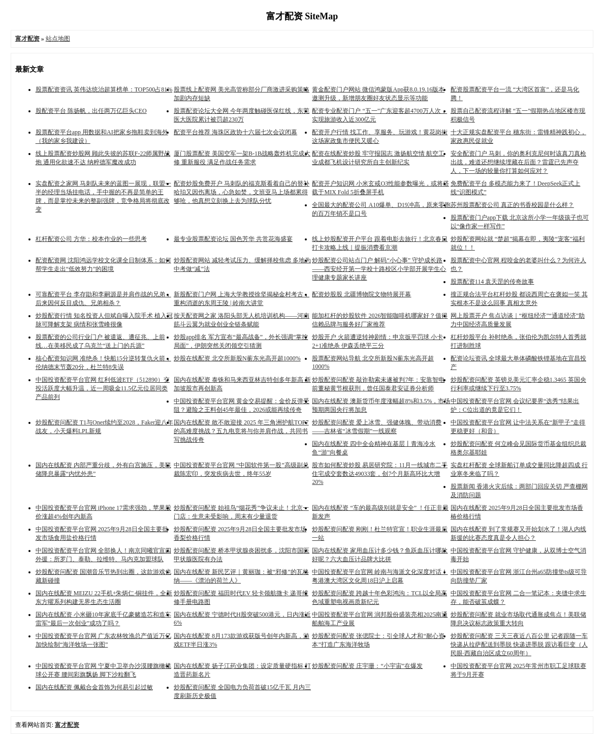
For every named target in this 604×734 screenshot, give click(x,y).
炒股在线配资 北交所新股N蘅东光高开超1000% (237, 358)
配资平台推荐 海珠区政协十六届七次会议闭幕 (235, 132)
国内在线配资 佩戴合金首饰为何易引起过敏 (94, 687)
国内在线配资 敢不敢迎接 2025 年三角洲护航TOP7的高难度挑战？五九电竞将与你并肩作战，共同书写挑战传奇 (241, 431)
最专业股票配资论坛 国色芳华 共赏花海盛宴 (233, 238)
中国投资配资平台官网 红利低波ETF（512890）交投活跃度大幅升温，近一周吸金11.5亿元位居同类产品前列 (103, 388)
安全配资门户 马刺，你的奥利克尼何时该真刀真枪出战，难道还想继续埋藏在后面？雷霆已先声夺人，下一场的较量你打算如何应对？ (518, 162)
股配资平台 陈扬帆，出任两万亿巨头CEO (91, 110)
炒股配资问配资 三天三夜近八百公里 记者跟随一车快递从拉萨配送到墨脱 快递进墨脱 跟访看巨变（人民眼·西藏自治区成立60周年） (519, 644)
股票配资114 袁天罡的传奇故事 (492, 281)
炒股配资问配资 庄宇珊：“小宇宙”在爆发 (367, 665)
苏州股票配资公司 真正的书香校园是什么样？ (512, 204)
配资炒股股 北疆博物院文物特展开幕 (361, 294)
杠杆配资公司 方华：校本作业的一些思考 (91, 238)
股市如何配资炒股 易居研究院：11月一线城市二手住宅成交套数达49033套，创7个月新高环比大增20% (380, 473)
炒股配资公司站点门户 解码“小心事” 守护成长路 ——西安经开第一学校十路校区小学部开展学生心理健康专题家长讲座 (379, 269)
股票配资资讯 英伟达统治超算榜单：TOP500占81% (104, 89)
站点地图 (58, 38)
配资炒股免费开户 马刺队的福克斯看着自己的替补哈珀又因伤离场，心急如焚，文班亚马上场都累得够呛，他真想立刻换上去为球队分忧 (241, 192)
